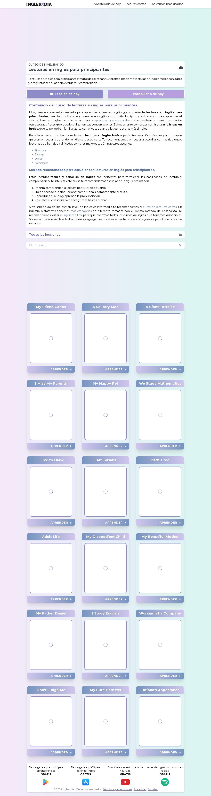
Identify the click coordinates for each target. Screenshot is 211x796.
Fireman (40, 150)
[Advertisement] (105, 35)
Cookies (153, 789)
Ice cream (41, 162)
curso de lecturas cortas (160, 207)
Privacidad (140, 789)
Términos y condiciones (117, 789)
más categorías (81, 211)
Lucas (38, 158)
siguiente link (73, 215)
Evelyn (39, 154)
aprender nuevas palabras (113, 120)
